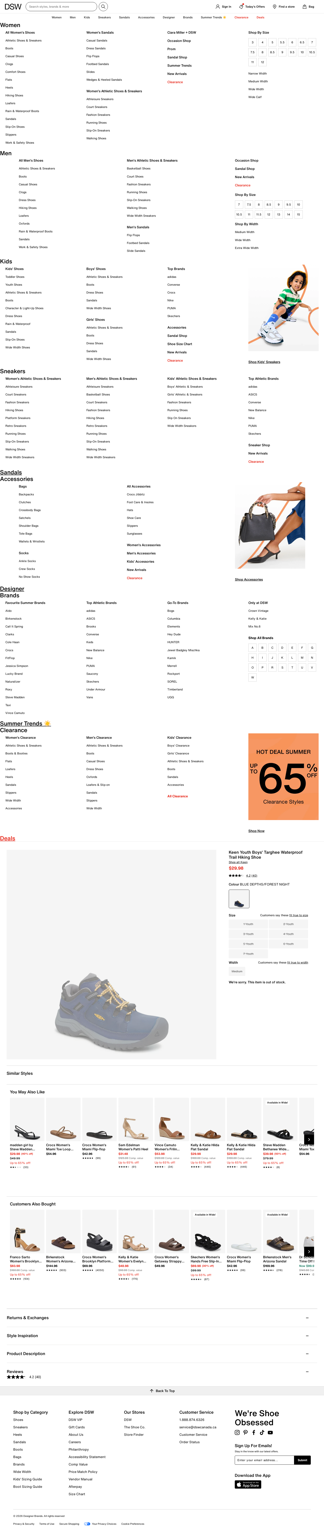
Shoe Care (134, 518)
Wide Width (256, 89)
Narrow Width (257, 73)
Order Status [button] (189, 1441)
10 (302, 52)
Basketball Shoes (138, 168)
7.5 (252, 52)
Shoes (18, 1419)
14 (288, 214)
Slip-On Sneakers (98, 130)
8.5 (272, 52)
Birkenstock (13, 618)
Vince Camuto (15, 713)
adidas (171, 277)
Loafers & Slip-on (98, 784)
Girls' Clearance (178, 753)
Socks (24, 552)
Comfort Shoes (15, 72)
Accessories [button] (146, 17)
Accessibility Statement (87, 1456)
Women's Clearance (20, 737)
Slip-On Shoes (15, 126)
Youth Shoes (13, 284)
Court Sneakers (96, 107)
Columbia (173, 618)
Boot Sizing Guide (27, 1486)
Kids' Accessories (140, 561)
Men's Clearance (99, 737)
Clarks (9, 634)
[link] (26, 1154)
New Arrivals (177, 73)
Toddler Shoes (14, 277)
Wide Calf (255, 97)
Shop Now (256, 830)
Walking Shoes (96, 138)
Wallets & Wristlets (32, 541)
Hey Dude (174, 634)
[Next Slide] (309, 1140)
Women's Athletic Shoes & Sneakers (114, 91)
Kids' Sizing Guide (27, 1479)
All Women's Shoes (20, 32)
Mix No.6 (254, 626)
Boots (9, 48)
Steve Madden (15, 697)
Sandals (124, 17)
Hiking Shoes (14, 95)
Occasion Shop (179, 40)
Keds (89, 642)
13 (278, 214)
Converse (173, 284)
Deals (260, 17)
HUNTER (173, 642)
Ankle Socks (27, 561)
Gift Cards (77, 1427)
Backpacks (26, 494)
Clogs (9, 64)
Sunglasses (134, 533)
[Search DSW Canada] (61, 6)
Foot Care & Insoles (140, 502)
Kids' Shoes (14, 268)
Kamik (171, 658)
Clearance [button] (241, 17)
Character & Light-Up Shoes (24, 308)
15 (298, 214)
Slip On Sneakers (179, 418)
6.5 (302, 42)
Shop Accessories (249, 579)
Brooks (91, 626)
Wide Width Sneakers (141, 215)
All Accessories (138, 486)
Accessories (176, 327)
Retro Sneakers (15, 426)
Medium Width (258, 81)
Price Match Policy (83, 1471)
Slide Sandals (136, 251)
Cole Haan (12, 642)
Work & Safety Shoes (19, 142)
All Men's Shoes (31, 160)
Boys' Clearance (178, 745)
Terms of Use (46, 1524)
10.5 (312, 52)
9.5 (292, 52)
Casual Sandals (96, 40)
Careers (75, 1441)
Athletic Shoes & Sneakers (23, 40)
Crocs (171, 292)
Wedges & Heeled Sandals (104, 79)
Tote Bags (25, 533)
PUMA (171, 308)
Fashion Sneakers (98, 114)
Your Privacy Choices (100, 1524)
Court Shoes (135, 176)
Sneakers (20, 1427)
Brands (19, 1464)
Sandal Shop (177, 57)
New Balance (257, 410)
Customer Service (193, 1434)
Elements (173, 626)
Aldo (8, 610)
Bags (23, 486)
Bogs (170, 610)
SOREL (172, 681)
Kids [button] (87, 17)
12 (262, 62)
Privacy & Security (23, 1524)
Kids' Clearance (179, 737)
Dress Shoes (27, 200)
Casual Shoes (14, 56)
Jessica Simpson (16, 666)
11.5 (258, 214)
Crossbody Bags (30, 510)
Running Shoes (96, 122)
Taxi (8, 705)
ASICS (252, 394)
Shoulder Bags (28, 525)
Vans (89, 697)
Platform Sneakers (17, 418)
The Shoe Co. (134, 1427)
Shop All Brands (260, 637)
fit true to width (297, 962)
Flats (8, 79)
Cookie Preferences (132, 1524)
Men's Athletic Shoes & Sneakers (152, 160)
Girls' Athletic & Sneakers (184, 394)
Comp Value (78, 1464)
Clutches (25, 502)
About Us (76, 1434)
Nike (170, 300)
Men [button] (73, 17)
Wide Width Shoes (17, 347)
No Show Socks (29, 576)
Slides (90, 72)
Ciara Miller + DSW (181, 32)
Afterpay (75, 1486)
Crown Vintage (258, 610)
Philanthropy (79, 1449)
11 (252, 62)
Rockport (173, 673)
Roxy (8, 689)
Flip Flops (92, 56)
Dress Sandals (96, 48)
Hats (130, 510)
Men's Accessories (141, 553)
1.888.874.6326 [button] (191, 1419)
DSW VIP (75, 1419)
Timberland (175, 689)
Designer (169, 17)
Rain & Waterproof (17, 324)
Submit (302, 1460)
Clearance (175, 81)
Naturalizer (12, 681)
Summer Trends (179, 65)
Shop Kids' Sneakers (264, 361)
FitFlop (10, 658)
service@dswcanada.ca (197, 1427)
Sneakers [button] (104, 17)
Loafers (10, 103)
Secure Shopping (69, 1524)
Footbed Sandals (97, 64)
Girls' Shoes (95, 319)
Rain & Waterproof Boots (22, 111)
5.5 (282, 42)
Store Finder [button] (134, 1434)
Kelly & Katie (257, 618)
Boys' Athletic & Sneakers (185, 386)
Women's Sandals (100, 32)
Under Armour (95, 689)
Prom (171, 48)
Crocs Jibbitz (136, 494)
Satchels (25, 518)
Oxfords (24, 223)
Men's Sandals (138, 227)
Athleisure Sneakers (99, 99)
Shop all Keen (238, 862)
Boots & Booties (16, 753)
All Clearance (177, 796)
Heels (9, 87)
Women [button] (57, 17)
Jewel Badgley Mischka (183, 650)
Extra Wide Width (246, 248)
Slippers (10, 134)
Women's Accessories (144, 544)
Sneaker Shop (259, 445)
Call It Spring (14, 626)
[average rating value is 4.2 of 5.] (240, 875)
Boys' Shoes (96, 268)
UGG (170, 697)
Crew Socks (27, 569)
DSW (128, 1419)
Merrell (172, 666)
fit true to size (298, 915)
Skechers (173, 316)
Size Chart (77, 1493)
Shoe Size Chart (179, 343)
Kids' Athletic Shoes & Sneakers (192, 378)
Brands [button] (188, 17)
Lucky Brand (14, 673)
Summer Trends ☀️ (213, 17)
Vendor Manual (80, 1479)
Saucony (92, 673)
